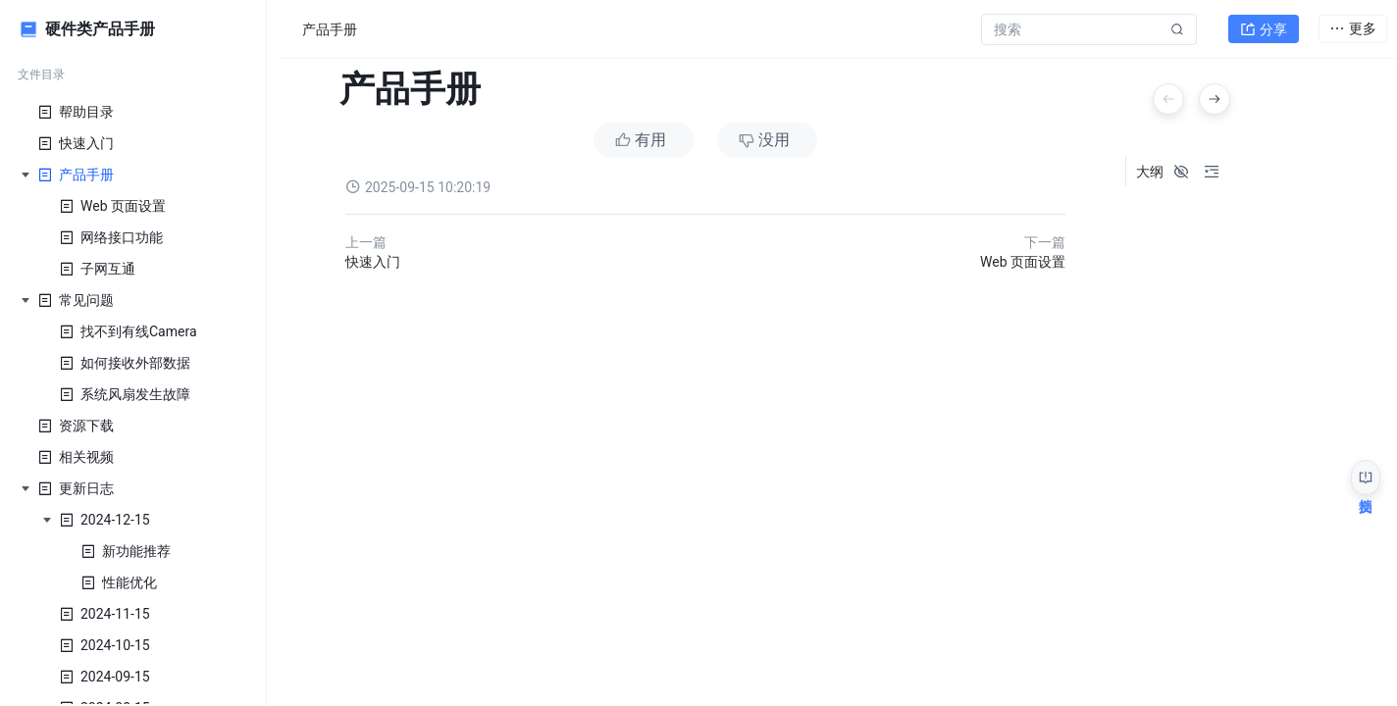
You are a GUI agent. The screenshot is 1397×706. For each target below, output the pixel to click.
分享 (1263, 25)
